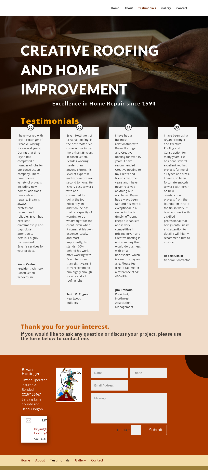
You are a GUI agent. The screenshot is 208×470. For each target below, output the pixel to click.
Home (115, 8)
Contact (181, 8)
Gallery (166, 8)
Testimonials (147, 8)
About (129, 8)
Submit (155, 429)
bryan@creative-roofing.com (46, 431)
